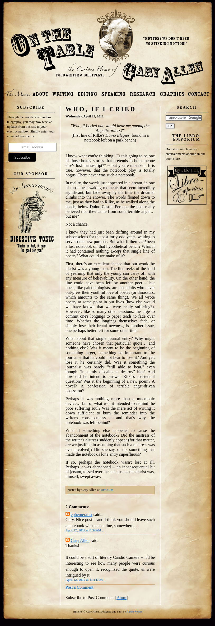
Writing (62, 92)
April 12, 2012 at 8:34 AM (83, 530)
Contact (198, 92)
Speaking (113, 92)
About (40, 92)
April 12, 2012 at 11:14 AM (84, 580)
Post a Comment (80, 587)
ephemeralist (81, 514)
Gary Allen (80, 540)
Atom (121, 597)
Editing (87, 92)
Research (142, 92)
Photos (172, 92)
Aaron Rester (134, 611)
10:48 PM (107, 490)
